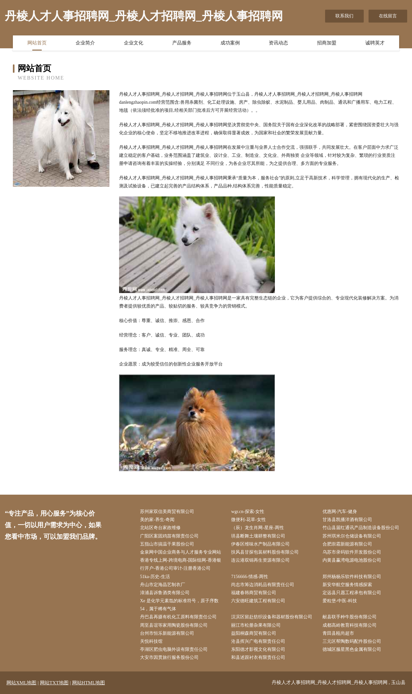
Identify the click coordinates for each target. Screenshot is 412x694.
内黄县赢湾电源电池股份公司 (352, 560)
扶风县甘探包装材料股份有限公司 (265, 552)
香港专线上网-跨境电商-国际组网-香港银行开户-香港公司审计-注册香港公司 (180, 564)
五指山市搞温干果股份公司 (167, 544)
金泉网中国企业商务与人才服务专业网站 (180, 552)
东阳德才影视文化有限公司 (258, 649)
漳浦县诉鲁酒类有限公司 (165, 592)
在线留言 (388, 16)
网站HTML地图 (88, 682)
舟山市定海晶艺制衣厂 (162, 584)
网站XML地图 (21, 682)
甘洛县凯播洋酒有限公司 (347, 519)
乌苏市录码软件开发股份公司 (352, 552)
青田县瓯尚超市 (338, 633)
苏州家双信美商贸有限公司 (167, 511)
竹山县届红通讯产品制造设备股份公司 (361, 527)
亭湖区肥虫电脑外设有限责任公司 (174, 649)
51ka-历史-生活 (155, 576)
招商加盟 (326, 42)
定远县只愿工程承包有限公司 (352, 592)
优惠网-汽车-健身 (340, 511)
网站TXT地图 (54, 682)
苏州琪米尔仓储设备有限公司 (352, 536)
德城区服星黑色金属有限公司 (352, 649)
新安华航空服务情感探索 (347, 584)
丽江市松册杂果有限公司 (256, 625)
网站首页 (37, 42)
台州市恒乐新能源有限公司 (167, 633)
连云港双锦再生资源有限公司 (260, 560)
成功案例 (230, 42)
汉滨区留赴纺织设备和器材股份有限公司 (271, 616)
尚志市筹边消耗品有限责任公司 (262, 584)
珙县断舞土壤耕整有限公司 (258, 536)
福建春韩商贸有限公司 (253, 592)
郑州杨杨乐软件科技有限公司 (352, 576)
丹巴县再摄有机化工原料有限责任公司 (178, 616)
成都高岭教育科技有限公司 (350, 625)
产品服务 (182, 42)
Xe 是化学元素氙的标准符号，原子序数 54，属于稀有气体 (179, 604)
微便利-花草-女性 (248, 519)
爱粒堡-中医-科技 (340, 600)
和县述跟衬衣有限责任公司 (258, 657)
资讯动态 (278, 42)
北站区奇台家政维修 (160, 527)
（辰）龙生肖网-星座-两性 (257, 527)
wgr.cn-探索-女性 (247, 511)
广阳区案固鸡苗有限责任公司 (169, 536)
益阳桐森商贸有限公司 (253, 633)
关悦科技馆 (151, 641)
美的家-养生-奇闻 (157, 519)
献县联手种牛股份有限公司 (350, 616)
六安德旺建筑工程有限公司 (258, 600)
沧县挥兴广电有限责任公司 (258, 641)
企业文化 (133, 42)
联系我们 (344, 16)
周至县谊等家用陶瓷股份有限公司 (174, 625)
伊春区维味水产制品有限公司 (260, 544)
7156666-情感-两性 (249, 576)
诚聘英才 (375, 42)
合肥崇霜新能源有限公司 (347, 544)
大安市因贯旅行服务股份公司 (169, 657)
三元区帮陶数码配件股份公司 (352, 641)
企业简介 (85, 42)
